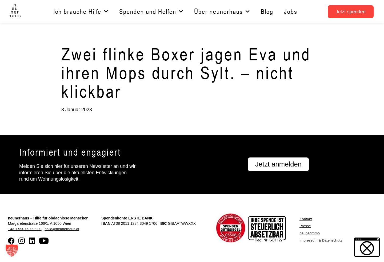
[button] (11, 250)
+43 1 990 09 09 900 (25, 229)
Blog (267, 11)
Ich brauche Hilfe (81, 11)
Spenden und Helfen (151, 11)
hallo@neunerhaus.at (63, 229)
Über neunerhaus (222, 11)
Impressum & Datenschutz (321, 240)
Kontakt (305, 219)
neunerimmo (309, 233)
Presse (305, 226)
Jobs (290, 11)
